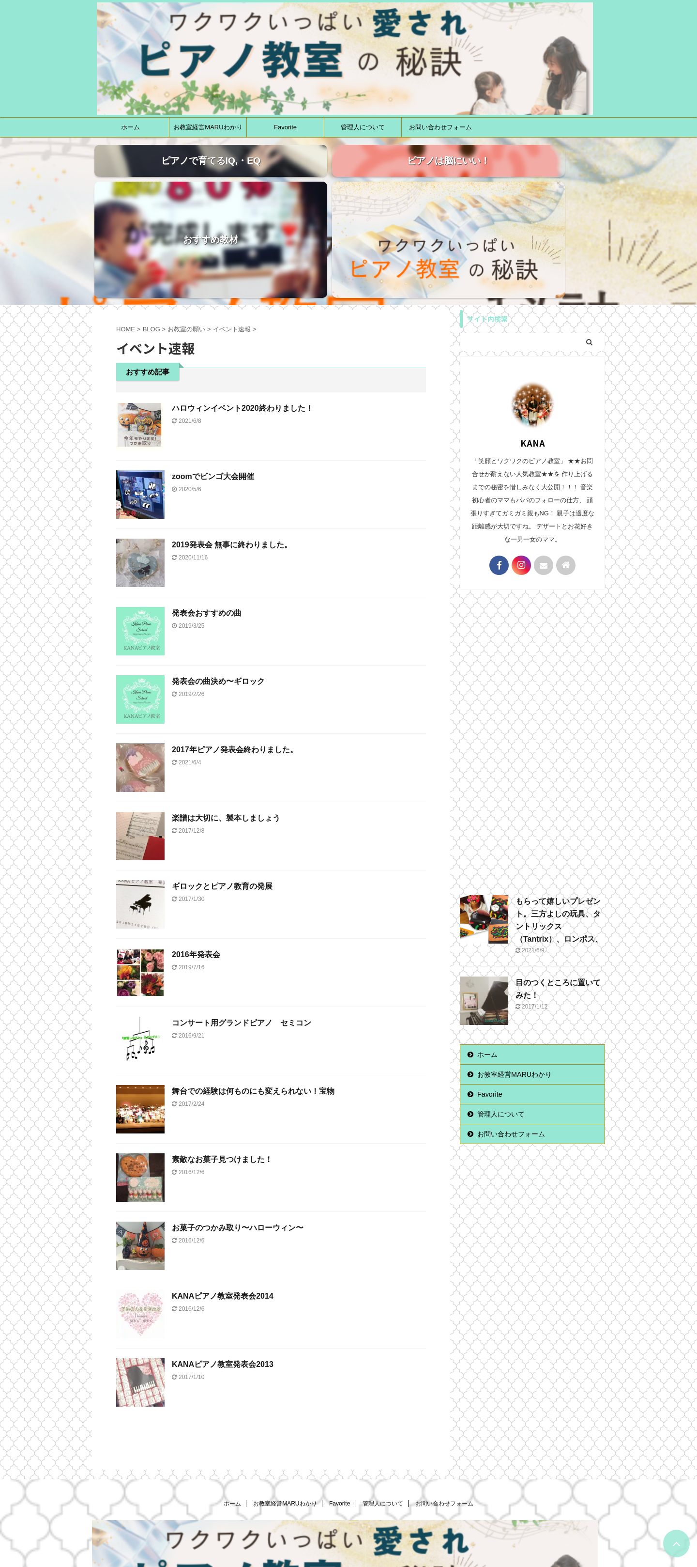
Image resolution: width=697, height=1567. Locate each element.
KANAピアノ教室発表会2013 (222, 1273)
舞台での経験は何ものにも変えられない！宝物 (253, 1000)
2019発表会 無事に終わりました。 (232, 454)
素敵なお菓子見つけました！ (222, 1068)
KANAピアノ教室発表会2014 (222, 1205)
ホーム (130, 127)
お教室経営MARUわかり (207, 127)
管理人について (363, 127)
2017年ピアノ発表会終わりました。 (235, 658)
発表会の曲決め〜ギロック (218, 590)
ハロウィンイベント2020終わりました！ (242, 317)
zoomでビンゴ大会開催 (213, 385)
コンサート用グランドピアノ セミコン (241, 932)
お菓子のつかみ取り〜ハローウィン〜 (237, 1137)
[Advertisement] (532, 648)
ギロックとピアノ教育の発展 (222, 795)
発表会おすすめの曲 (207, 522)
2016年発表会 (196, 863)
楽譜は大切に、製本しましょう (226, 727)
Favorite (285, 127)
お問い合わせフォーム (440, 127)
